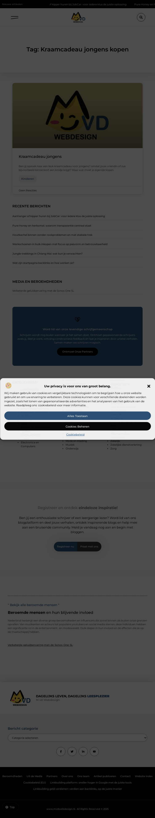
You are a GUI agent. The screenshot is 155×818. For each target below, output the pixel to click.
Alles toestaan (77, 416)
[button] (149, 386)
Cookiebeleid (75, 434)
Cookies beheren (77, 426)
